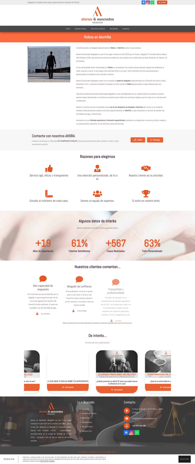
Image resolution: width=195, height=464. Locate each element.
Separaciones (87, 422)
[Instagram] (148, 2)
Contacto (113, 452)
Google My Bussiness (124, 323)
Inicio (81, 452)
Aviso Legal (88, 452)
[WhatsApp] (152, 2)
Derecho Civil (87, 431)
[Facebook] (144, 2)
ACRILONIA (117, 458)
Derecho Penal (87, 426)
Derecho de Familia (89, 413)
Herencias (85, 418)
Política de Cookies (101, 452)
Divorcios (85, 409)
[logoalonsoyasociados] (97, 15)
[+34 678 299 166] (128, 426)
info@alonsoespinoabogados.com (144, 418)
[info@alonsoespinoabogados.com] (128, 418)
